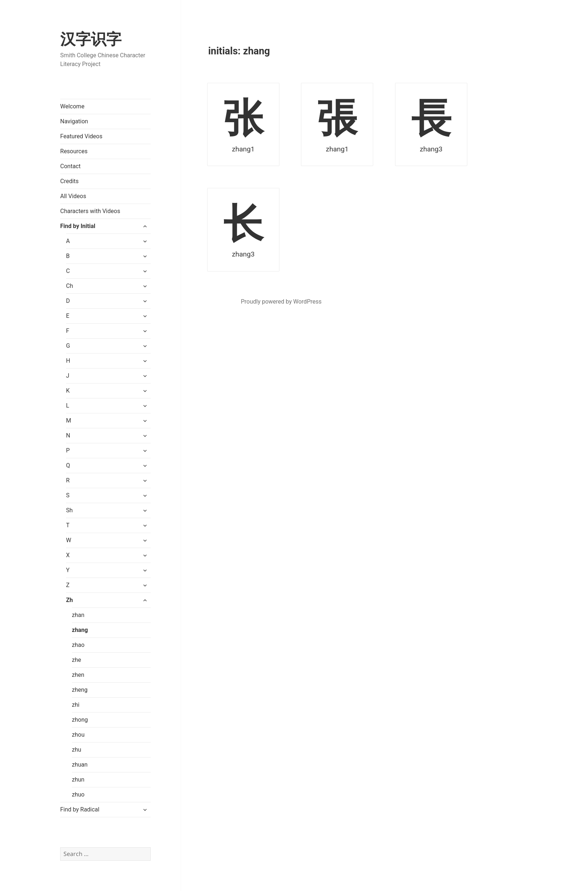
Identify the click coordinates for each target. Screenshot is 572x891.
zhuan (80, 764)
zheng (80, 689)
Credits (69, 181)
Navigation (74, 121)
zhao (78, 644)
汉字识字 (90, 39)
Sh (69, 510)
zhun (78, 779)
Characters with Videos (90, 211)
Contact (70, 166)
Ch (69, 285)
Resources (74, 151)
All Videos (73, 196)
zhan (78, 615)
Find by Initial (77, 226)
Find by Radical (79, 809)
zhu (76, 749)
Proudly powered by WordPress (281, 301)
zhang (80, 629)
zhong (80, 719)
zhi (76, 704)
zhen (78, 674)
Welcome (72, 106)
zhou (78, 734)
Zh (69, 600)
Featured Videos (81, 136)
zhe (76, 659)
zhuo (78, 794)
